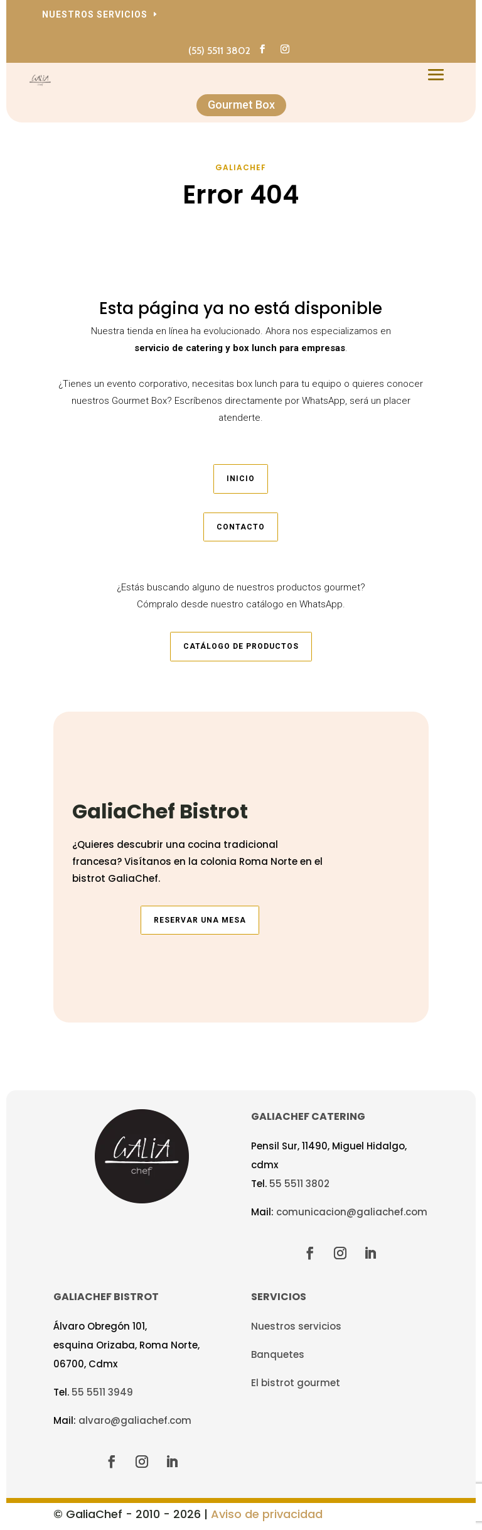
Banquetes (277, 1354)
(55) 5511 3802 (219, 51)
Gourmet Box (241, 104)
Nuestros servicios (94, 14)
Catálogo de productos (241, 646)
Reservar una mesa (200, 920)
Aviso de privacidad (267, 1514)
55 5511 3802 (299, 1183)
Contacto (241, 527)
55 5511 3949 (102, 1392)
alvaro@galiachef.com (134, 1420)
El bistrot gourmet (295, 1382)
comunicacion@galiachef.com (351, 1211)
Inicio (241, 478)
